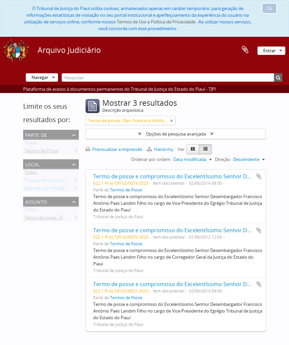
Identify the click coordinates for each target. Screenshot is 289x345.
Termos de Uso (132, 22)
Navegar (40, 77)
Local (32, 163)
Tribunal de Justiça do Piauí (51, 181)
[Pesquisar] (172, 77)
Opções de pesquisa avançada (176, 134)
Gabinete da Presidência (48, 189)
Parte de (36, 134)
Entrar (269, 51)
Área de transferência (245, 49)
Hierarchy (160, 149)
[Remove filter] (171, 120)
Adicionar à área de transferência (258, 176)
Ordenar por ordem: (151, 159)
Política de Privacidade (173, 22)
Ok (269, 8)
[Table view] (205, 149)
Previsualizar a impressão (113, 149)
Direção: (223, 159)
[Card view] (192, 149)
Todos (30, 144)
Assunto (36, 201)
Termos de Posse (41, 152)
